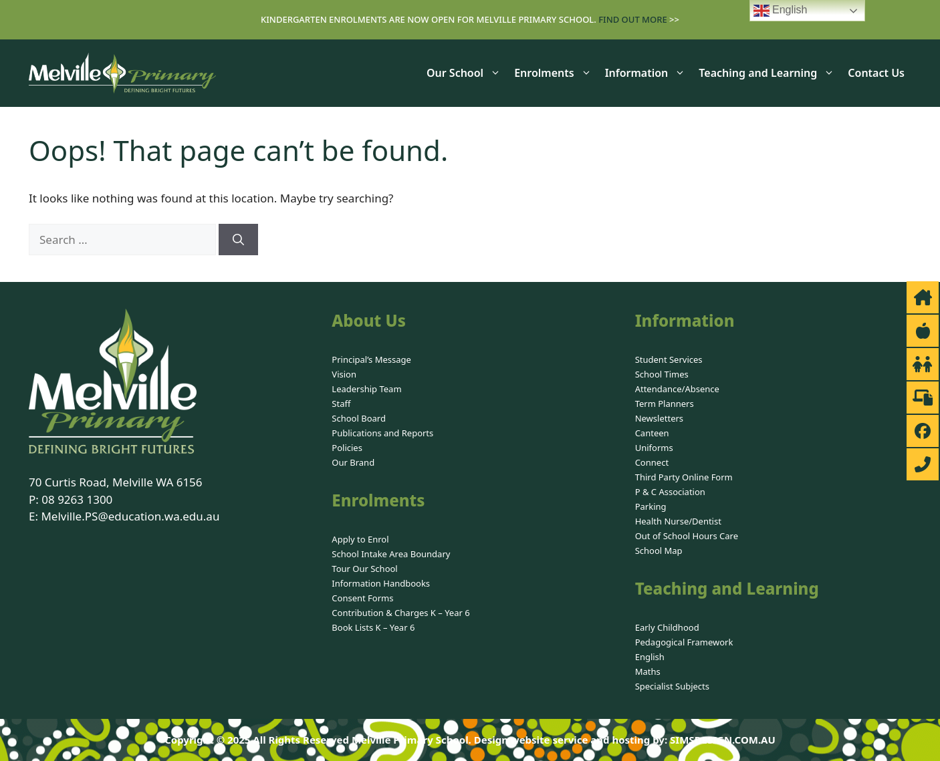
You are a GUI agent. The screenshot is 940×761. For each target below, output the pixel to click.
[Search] (238, 240)
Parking (651, 506)
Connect (652, 462)
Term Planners (664, 404)
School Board (359, 418)
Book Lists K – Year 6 (373, 627)
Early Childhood (667, 627)
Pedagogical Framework (684, 642)
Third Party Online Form (684, 477)
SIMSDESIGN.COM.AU (723, 739)
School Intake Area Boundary (391, 554)
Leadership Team (366, 389)
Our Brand (353, 462)
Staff (341, 404)
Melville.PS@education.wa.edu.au (130, 516)
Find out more (632, 19)
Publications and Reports (382, 433)
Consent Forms (362, 598)
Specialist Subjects (672, 686)
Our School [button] (467, 73)
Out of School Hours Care (686, 536)
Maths (648, 671)
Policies (347, 448)
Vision (344, 374)
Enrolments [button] (556, 73)
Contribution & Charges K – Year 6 (400, 613)
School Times (662, 374)
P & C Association (670, 492)
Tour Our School (364, 569)
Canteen (652, 433)
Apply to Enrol (360, 539)
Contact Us (876, 72)
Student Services (669, 359)
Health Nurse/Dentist (678, 521)
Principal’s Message (371, 359)
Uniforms (654, 448)
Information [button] (649, 73)
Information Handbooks (381, 583)
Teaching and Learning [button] (770, 73)
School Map (659, 551)
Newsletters (659, 418)
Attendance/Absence (677, 389)
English (650, 657)
